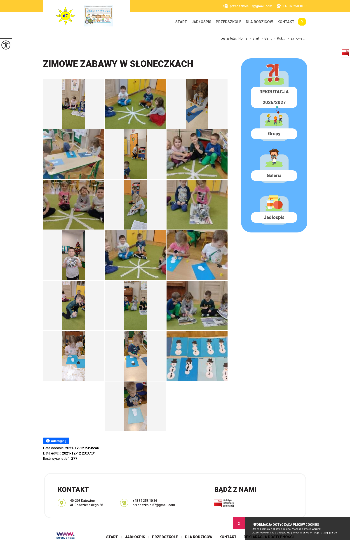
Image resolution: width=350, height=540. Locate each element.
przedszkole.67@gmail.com (247, 6)
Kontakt (285, 22)
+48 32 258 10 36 (292, 6)
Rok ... (278, 38)
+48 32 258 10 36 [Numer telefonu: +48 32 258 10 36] (145, 500)
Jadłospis (201, 22)
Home (242, 38)
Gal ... (265, 38)
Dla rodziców (259, 22)
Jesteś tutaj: (229, 38)
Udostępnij (56, 441)
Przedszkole (228, 22)
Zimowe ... (295, 38)
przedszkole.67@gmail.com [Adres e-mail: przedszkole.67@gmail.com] (154, 505)
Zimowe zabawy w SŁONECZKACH (118, 64)
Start (181, 22)
